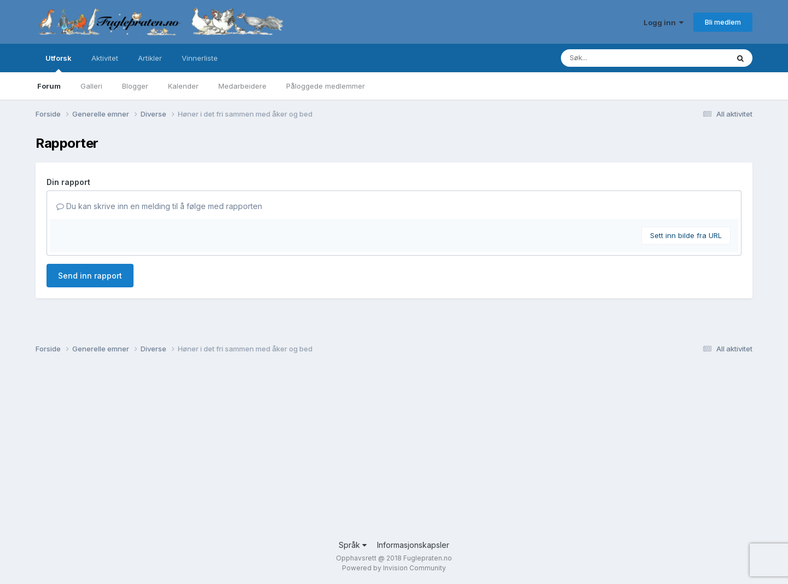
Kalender (183, 86)
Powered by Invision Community (394, 568)
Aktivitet (104, 58)
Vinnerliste (200, 58)
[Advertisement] (364, 451)
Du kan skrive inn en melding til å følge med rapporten (159, 206)
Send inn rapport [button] (90, 275)
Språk (353, 545)
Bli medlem (723, 22)
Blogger (135, 86)
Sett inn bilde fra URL (686, 235)
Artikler (150, 58)
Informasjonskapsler (413, 545)
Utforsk (58, 63)
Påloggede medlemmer (325, 86)
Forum (49, 86)
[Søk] (616, 58)
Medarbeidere (242, 86)
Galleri (91, 86)
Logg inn (663, 22)
